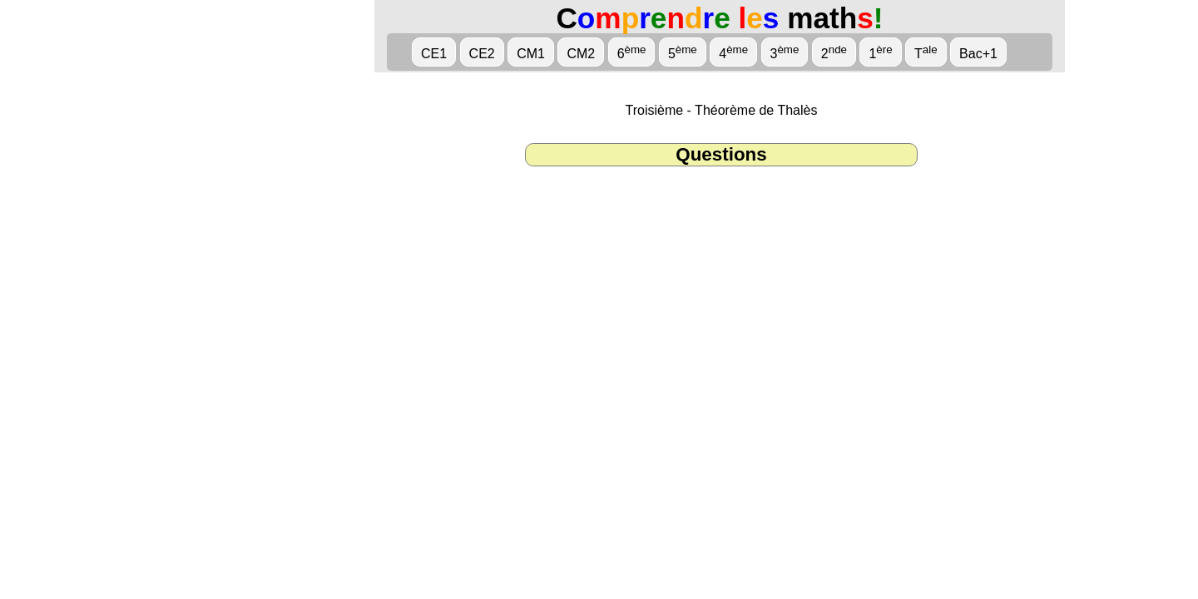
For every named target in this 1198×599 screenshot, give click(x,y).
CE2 (482, 54)
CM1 (531, 54)
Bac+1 (978, 54)
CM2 (581, 54)
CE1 (434, 54)
